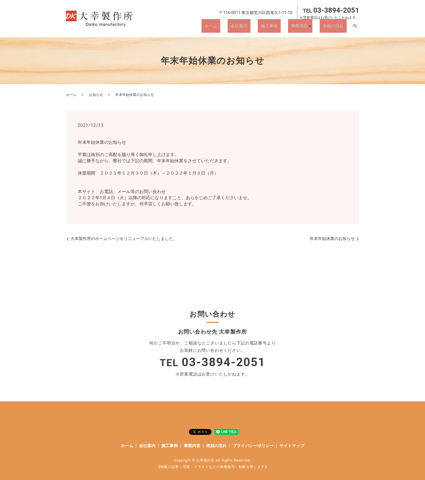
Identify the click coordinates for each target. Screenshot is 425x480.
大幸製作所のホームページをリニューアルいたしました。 (123, 238)
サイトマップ (292, 445)
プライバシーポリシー (253, 445)
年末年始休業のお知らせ (332, 238)
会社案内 (256, 28)
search (355, 28)
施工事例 (280, 28)
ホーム (235, 28)
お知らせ (96, 95)
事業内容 (304, 28)
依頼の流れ (336, 28)
